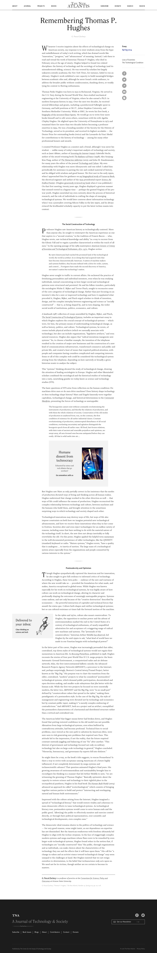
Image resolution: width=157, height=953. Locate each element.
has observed (100, 635)
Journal (27, 6)
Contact (66, 932)
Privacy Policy (141, 948)
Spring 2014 (127, 50)
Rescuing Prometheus (81, 654)
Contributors (55, 932)
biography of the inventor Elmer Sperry (60, 115)
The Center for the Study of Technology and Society (35, 948)
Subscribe (105, 6)
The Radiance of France (84, 157)
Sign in (142, 6)
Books (53, 6)
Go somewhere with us (64, 475)
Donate (118, 6)
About (14, 6)
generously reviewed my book (96, 183)
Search (130, 6)
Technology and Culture (103, 163)
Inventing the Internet (80, 153)
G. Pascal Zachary (79, 36)
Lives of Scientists (128, 60)
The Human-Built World (98, 783)
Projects (41, 6)
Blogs (37, 932)
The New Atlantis (130, 948)
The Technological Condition (132, 63)
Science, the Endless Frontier (60, 183)
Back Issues (27, 932)
